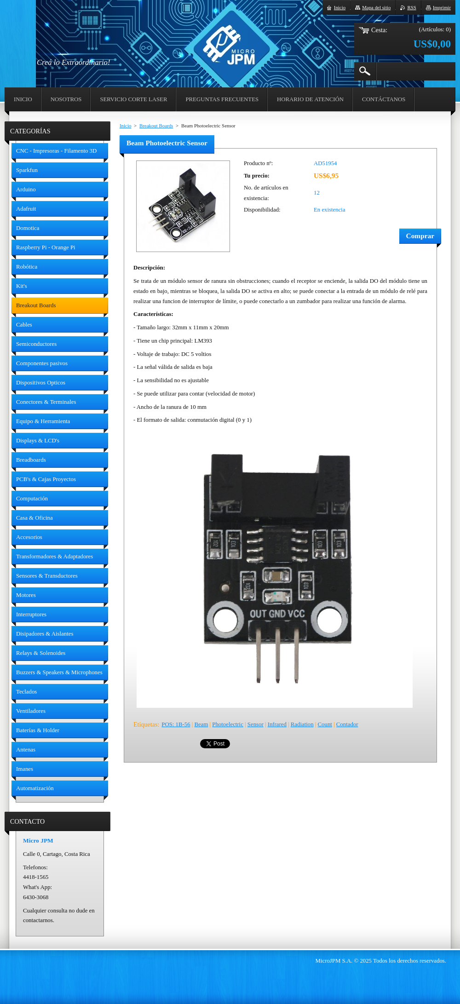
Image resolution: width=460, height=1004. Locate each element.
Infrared (277, 724)
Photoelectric (227, 724)
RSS (411, 7)
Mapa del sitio (376, 7)
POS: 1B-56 (175, 724)
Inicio (125, 125)
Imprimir (442, 7)
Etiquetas (145, 724)
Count (325, 724)
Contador (347, 724)
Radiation (302, 724)
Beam (201, 724)
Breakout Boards (156, 125)
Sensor (255, 724)
